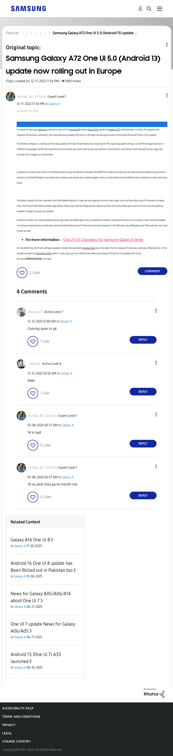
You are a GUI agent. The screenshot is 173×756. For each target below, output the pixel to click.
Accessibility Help (18, 708)
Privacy (8, 725)
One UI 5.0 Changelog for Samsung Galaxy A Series (103, 240)
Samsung (42, 129)
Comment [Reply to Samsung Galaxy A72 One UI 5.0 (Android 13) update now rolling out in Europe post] (152, 271)
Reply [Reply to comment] (143, 340)
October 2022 (88, 248)
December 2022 (44, 253)
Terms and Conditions (21, 717)
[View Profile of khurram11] (35, 312)
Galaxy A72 (114, 129)
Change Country (16, 741)
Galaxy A (54, 104)
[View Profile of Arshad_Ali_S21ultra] (32, 97)
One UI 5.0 (93, 129)
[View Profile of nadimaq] (34, 364)
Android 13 (75, 129)
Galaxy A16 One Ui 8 (30, 540)
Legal (7, 733)
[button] (159, 95)
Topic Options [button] (159, 44)
